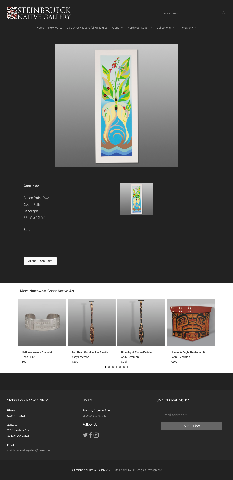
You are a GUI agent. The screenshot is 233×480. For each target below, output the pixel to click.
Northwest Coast (141, 27)
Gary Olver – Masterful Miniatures (87, 28)
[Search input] (191, 12)
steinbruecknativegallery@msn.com (28, 450)
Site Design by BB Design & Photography (138, 470)
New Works (55, 28)
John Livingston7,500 (189, 357)
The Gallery (189, 27)
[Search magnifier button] (223, 12)
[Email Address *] (191, 415)
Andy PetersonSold (136, 357)
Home (40, 28)
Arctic (118, 27)
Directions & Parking (94, 416)
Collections (167, 27)
